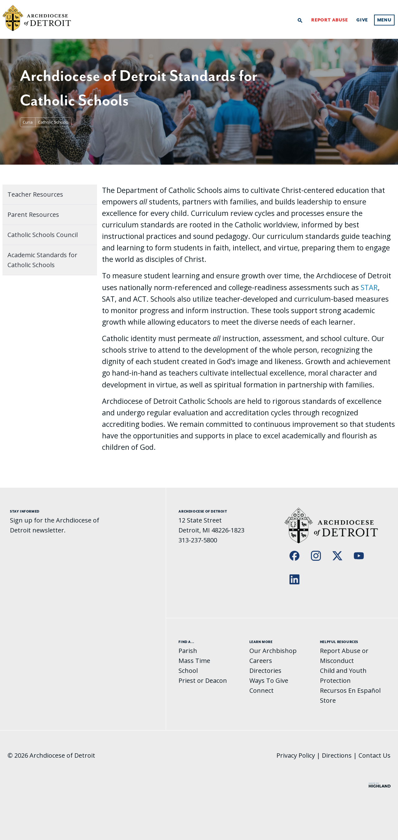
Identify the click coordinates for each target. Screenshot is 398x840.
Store (328, 700)
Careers (260, 660)
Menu (384, 20)
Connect (261, 690)
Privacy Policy (295, 755)
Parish (187, 650)
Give (362, 20)
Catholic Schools (53, 122)
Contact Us (375, 755)
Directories (265, 670)
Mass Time (194, 660)
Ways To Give (268, 680)
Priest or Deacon (202, 680)
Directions (337, 755)
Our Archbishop (273, 650)
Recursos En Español (350, 690)
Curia (28, 122)
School (188, 670)
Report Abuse (329, 20)
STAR (369, 287)
